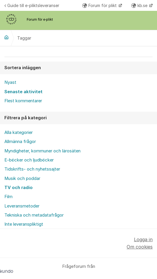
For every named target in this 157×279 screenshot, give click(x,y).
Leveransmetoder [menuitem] (21, 206)
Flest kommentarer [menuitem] (23, 100)
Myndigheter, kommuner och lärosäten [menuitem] (42, 151)
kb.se (140, 5)
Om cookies (140, 247)
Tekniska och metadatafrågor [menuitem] (34, 215)
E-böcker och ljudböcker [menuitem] (29, 160)
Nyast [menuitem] (10, 82)
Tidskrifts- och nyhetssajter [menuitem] (32, 169)
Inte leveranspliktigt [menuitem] (23, 224)
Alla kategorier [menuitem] (18, 132)
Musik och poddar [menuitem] (22, 178)
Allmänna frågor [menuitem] (20, 141)
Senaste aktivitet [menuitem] (23, 91)
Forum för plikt (100, 5)
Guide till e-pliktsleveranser (31, 5)
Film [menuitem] (8, 196)
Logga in (143, 239)
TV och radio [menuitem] (18, 187)
